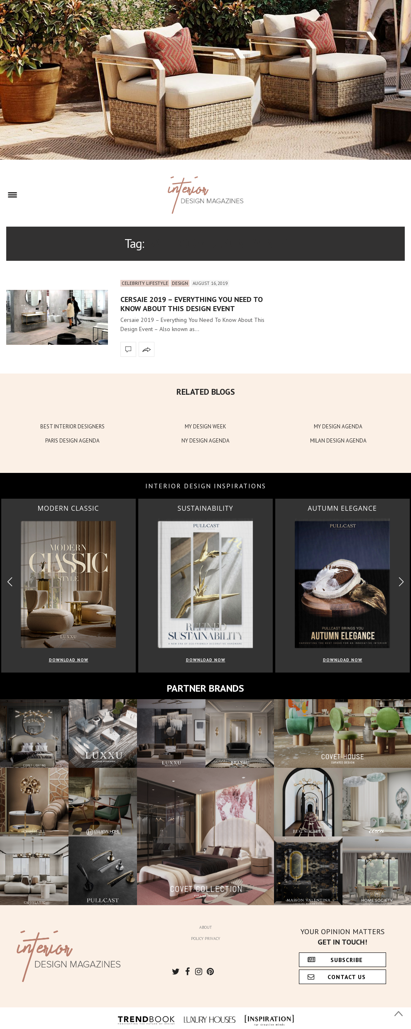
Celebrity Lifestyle (145, 283)
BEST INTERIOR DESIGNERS (72, 426)
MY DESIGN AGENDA (338, 426)
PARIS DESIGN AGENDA (72, 440)
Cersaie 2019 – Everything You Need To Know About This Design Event (191, 303)
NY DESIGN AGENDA (205, 440)
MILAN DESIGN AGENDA (338, 440)
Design (180, 283)
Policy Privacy (205, 938)
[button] (401, 582)
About (205, 927)
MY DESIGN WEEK (205, 426)
